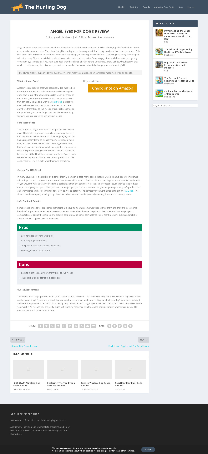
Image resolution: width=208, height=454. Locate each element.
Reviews (191, 7)
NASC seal (128, 190)
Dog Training (169, 96)
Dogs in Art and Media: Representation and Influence (176, 65)
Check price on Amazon (112, 87)
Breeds (146, 7)
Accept (148, 449)
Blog (180, 7)
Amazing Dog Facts (164, 7)
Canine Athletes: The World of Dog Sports (178, 92)
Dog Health (169, 83)
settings (129, 450)
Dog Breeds (169, 54)
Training (134, 7)
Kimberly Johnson (64, 36)
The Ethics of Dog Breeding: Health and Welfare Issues (178, 50)
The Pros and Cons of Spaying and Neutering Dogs (179, 79)
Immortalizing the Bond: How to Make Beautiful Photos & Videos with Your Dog (177, 34)
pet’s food (57, 101)
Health (121, 7)
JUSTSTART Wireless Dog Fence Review (26, 384)
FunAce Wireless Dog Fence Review (95, 384)
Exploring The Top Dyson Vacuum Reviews (61, 384)
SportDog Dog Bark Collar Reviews (129, 384)
